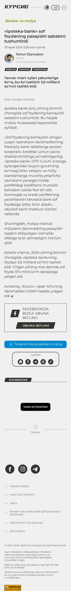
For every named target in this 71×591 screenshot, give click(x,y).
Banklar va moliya (20, 21)
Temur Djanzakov (29, 54)
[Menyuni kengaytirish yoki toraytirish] (64, 7)
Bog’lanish (17, 531)
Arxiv (13, 503)
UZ (55, 7)
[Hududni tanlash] (46, 7)
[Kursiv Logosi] (16, 7)
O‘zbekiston (39, 69)
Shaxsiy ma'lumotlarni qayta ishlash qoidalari (35, 513)
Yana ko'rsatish (35, 407)
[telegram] (35, 469)
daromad (24, 69)
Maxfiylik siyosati (22, 494)
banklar (11, 69)
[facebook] (9, 469)
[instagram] (22, 469)
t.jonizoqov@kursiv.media (30, 61)
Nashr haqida (19, 486)
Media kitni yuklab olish (26, 523)
